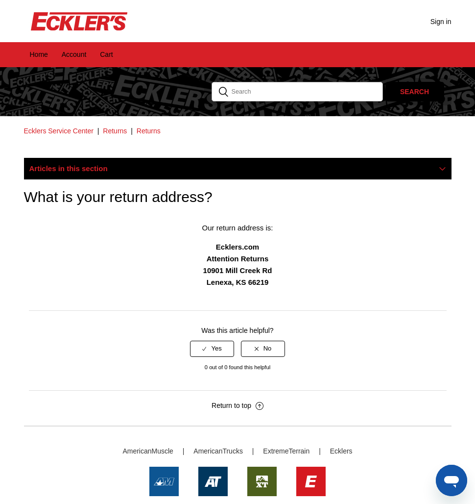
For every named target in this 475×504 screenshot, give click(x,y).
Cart (106, 54)
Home (39, 54)
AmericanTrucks (218, 451)
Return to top (237, 405)
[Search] (297, 91)
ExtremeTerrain (286, 451)
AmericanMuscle (147, 451)
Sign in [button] (440, 21)
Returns (115, 131)
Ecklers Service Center (59, 131)
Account (74, 54)
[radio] (212, 348)
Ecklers (341, 451)
